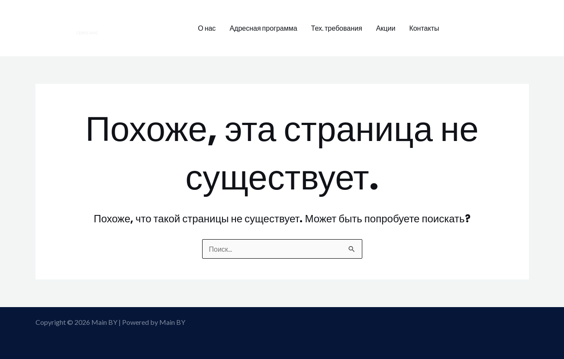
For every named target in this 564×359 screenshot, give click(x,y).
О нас (207, 28)
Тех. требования (336, 28)
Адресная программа (263, 28)
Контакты (424, 28)
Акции (386, 28)
